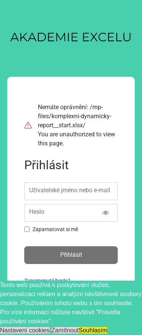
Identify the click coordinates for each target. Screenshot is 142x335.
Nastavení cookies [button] (25, 330)
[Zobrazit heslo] (105, 213)
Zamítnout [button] (65, 330)
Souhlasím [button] (93, 330)
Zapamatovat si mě (55, 229)
